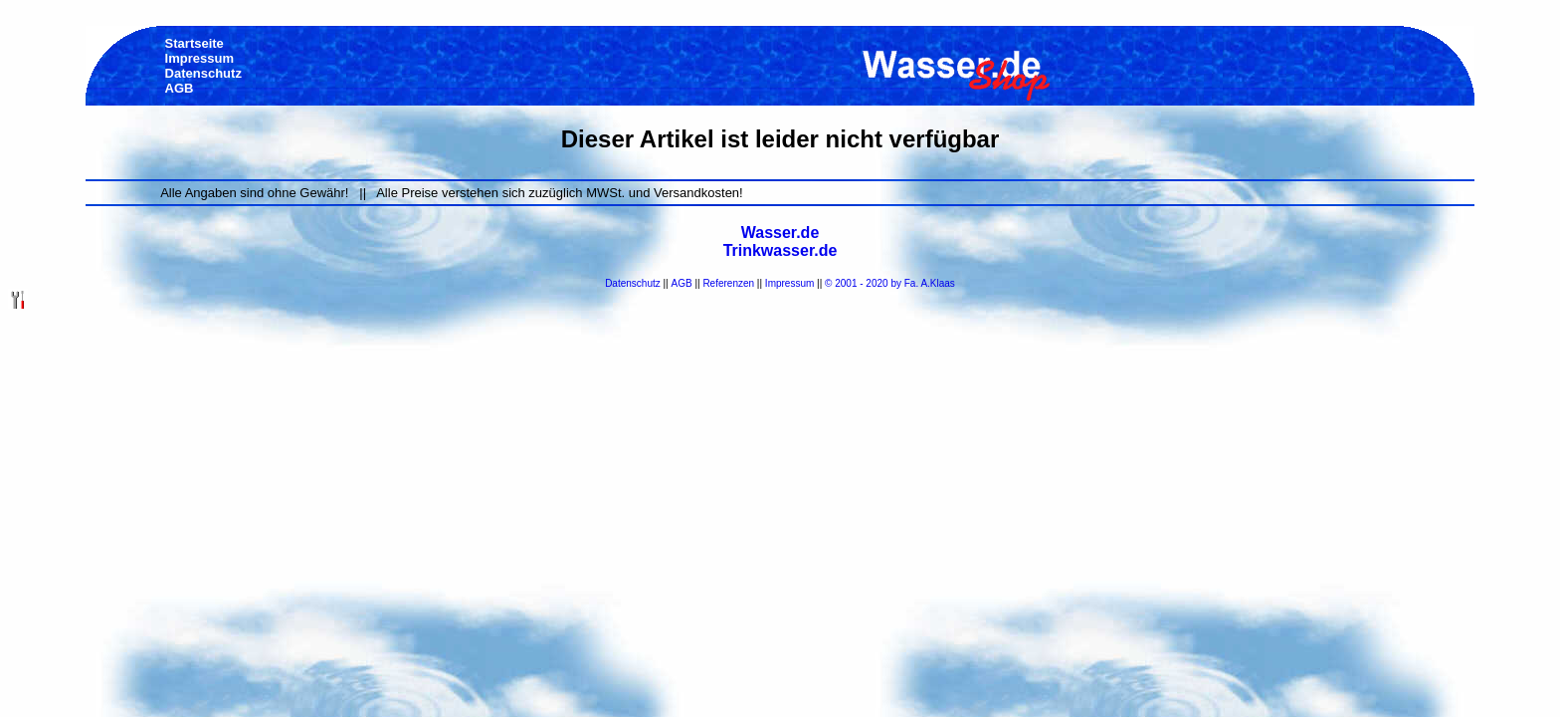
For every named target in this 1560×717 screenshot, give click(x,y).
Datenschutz (633, 283)
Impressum (789, 283)
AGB (682, 283)
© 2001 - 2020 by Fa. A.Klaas (890, 283)
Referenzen (728, 283)
